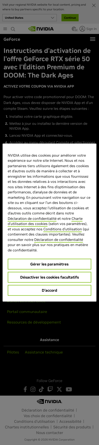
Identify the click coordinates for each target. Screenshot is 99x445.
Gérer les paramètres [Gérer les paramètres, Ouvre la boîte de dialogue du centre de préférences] (49, 264)
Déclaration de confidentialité (32, 218)
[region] (50, 222)
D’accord (49, 290)
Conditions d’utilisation (62, 229)
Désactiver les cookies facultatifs (49, 277)
